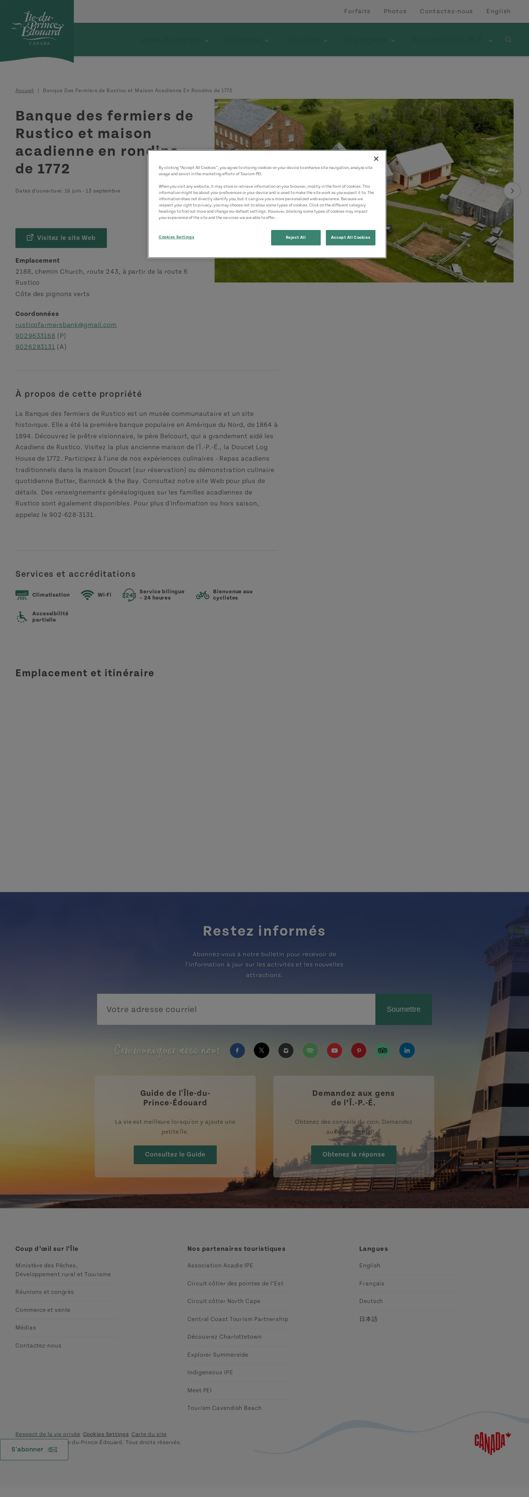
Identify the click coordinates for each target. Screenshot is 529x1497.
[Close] (376, 159)
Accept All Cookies (350, 237)
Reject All (296, 237)
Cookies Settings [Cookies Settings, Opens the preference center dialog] (176, 237)
